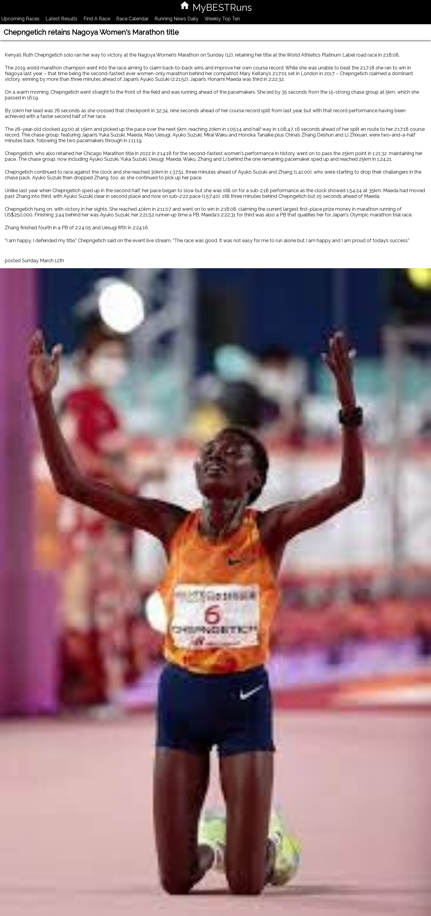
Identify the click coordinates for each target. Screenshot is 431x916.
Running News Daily (176, 19)
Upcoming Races (20, 19)
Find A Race (97, 19)
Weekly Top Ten (222, 19)
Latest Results (61, 19)
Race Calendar (132, 19)
